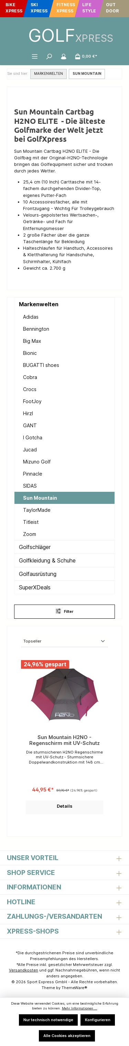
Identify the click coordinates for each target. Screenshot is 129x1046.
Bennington (36, 329)
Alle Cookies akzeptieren (66, 1035)
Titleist (31, 522)
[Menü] (35, 56)
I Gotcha (32, 437)
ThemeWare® (74, 987)
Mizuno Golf (37, 462)
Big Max (32, 341)
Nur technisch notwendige (48, 1019)
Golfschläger (35, 547)
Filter (65, 611)
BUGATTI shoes (41, 365)
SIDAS (30, 486)
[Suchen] (49, 56)
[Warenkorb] (86, 56)
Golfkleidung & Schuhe (47, 560)
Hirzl (28, 413)
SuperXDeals (35, 587)
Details (64, 806)
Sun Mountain (40, 498)
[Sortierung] (64, 641)
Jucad (30, 449)
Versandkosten (23, 970)
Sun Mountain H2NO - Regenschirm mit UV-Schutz (64, 740)
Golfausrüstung (37, 573)
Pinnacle (32, 474)
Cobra (30, 377)
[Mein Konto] (63, 56)
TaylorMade (37, 510)
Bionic (30, 353)
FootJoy (32, 401)
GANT (30, 425)
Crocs (29, 389)
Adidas (31, 317)
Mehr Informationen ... (79, 1008)
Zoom (29, 534)
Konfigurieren (97, 1019)
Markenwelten (38, 304)
